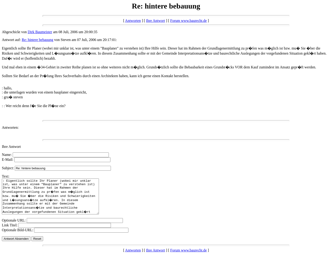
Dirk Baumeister (40, 32)
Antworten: (10, 127)
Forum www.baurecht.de (188, 21)
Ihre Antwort (155, 21)
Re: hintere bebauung (37, 40)
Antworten (133, 21)
